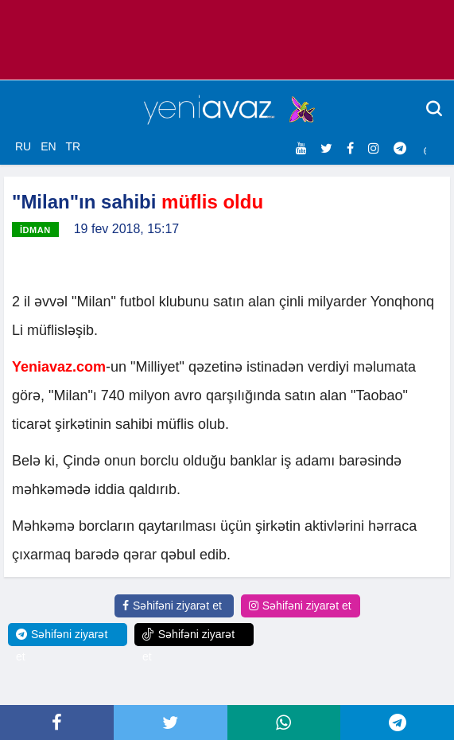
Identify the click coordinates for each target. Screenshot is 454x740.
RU (23, 146)
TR (72, 146)
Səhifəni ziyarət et (172, 605)
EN (48, 146)
